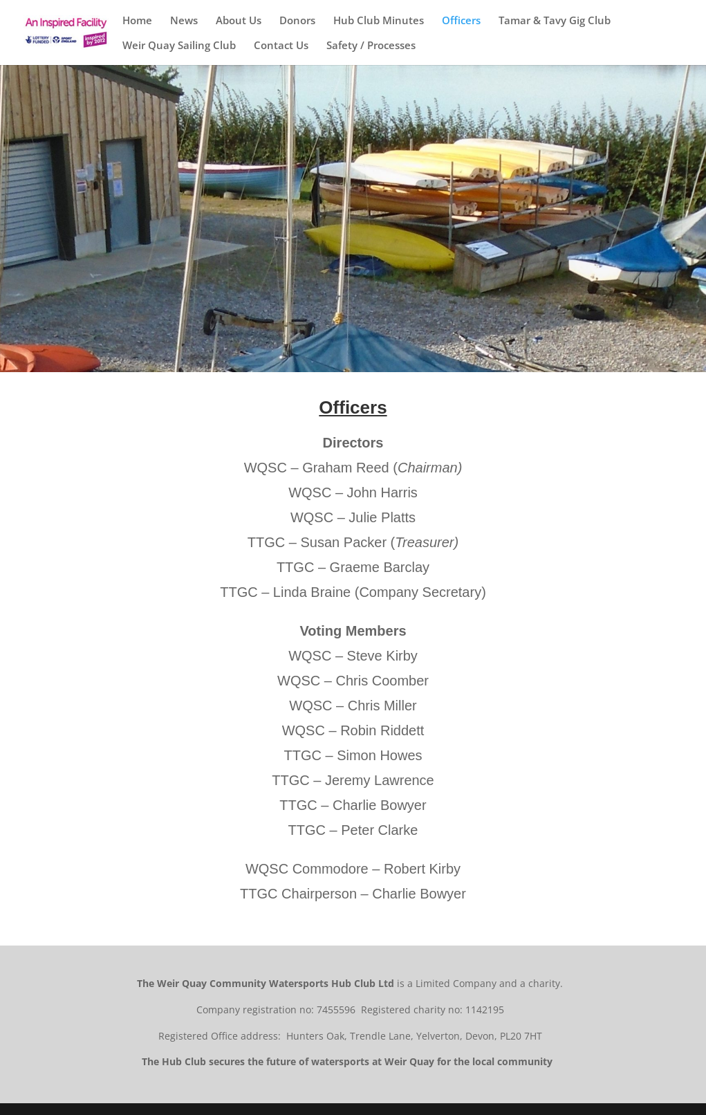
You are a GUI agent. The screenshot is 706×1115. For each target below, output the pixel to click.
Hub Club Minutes (378, 21)
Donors (297, 21)
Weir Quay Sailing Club (179, 46)
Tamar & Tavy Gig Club (555, 21)
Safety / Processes (371, 46)
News (184, 21)
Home (137, 21)
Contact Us (281, 46)
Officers (461, 21)
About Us (238, 21)
